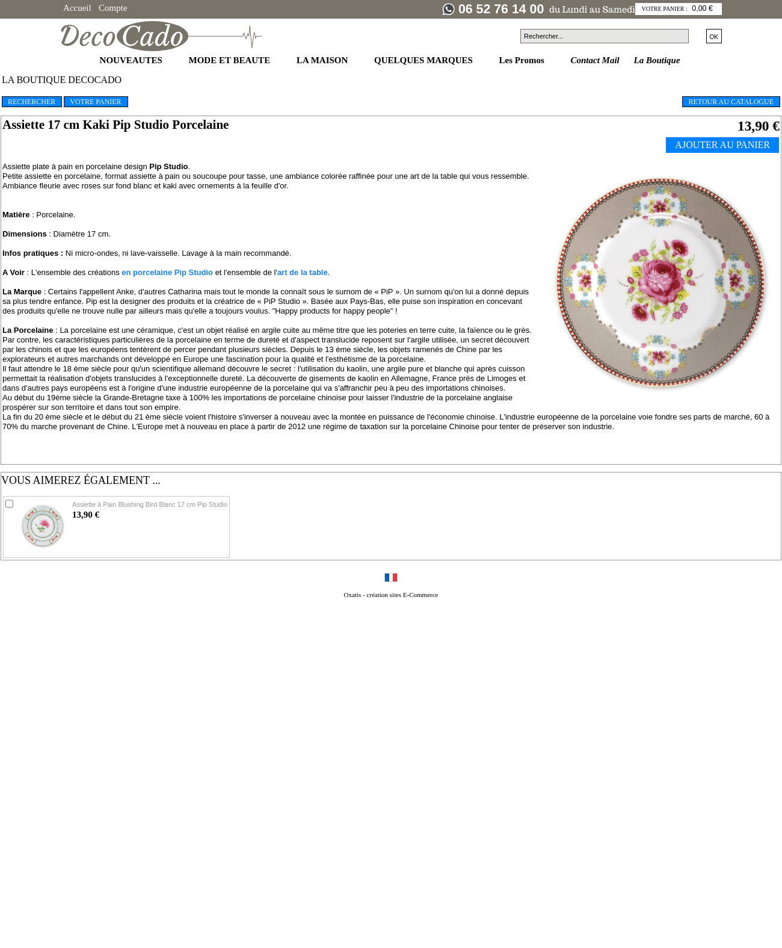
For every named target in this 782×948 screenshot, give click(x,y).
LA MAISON (323, 60)
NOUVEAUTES (132, 60)
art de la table (302, 272)
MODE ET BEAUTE (230, 60)
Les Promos (523, 60)
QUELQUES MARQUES (424, 60)
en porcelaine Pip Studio (167, 272)
